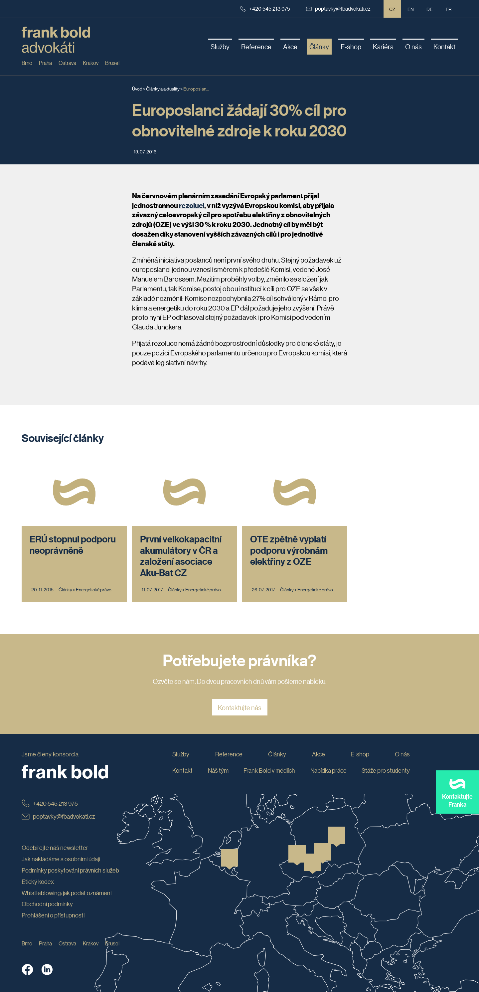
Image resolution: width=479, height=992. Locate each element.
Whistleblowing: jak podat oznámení (66, 892)
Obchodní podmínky (47, 903)
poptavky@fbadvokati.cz (338, 8)
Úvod (137, 89)
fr (448, 9)
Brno (27, 62)
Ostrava (67, 62)
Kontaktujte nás (239, 707)
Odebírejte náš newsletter (55, 847)
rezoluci (191, 205)
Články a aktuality (163, 89)
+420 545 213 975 (265, 8)
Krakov (90, 62)
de (429, 9)
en (410, 9)
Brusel (112, 62)
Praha (45, 62)
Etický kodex (38, 881)
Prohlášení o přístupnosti (53, 915)
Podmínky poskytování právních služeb (70, 870)
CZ (392, 9)
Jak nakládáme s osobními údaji (61, 859)
